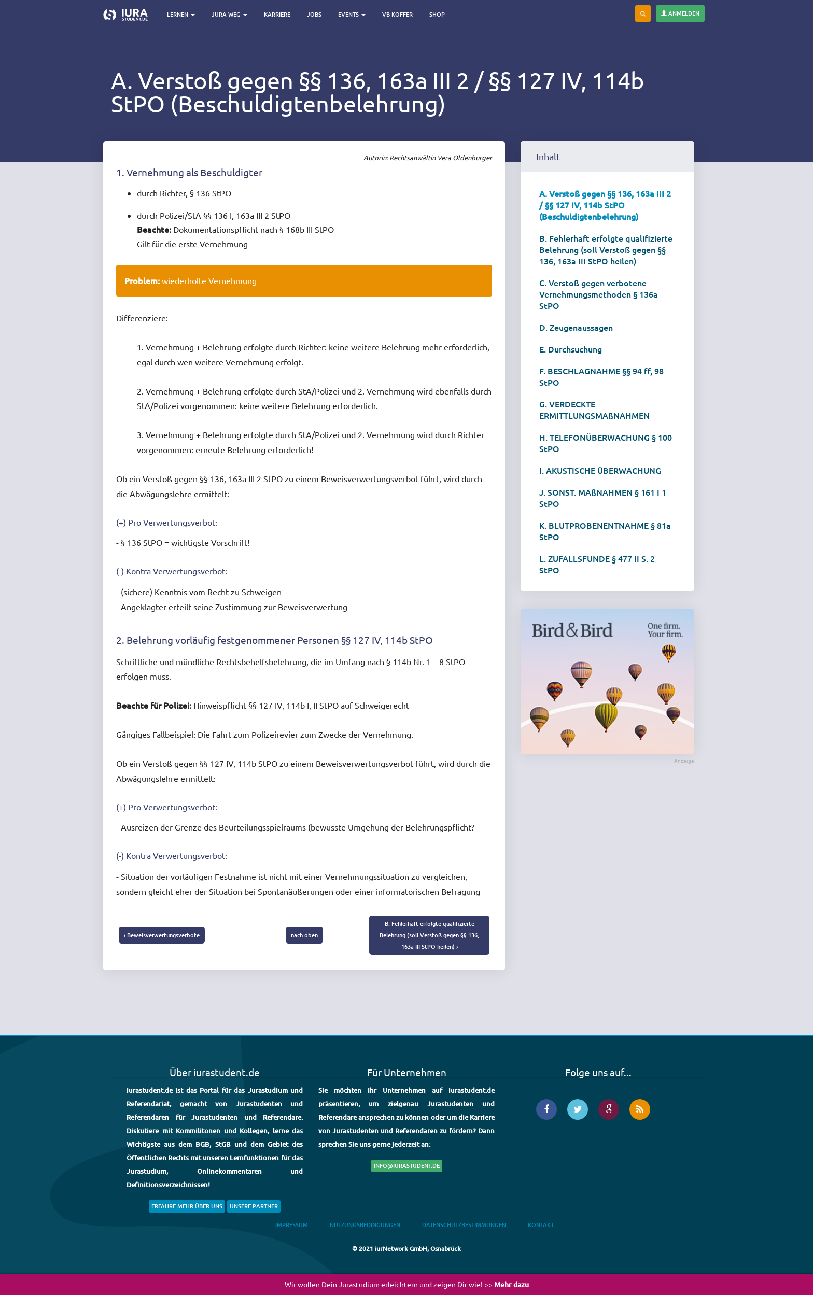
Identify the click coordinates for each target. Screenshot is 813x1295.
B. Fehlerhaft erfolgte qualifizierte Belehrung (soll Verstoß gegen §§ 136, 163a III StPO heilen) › (429, 935)
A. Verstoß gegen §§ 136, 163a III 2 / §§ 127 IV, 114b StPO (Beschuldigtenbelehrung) (605, 205)
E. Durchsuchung (570, 349)
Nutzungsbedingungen (365, 1224)
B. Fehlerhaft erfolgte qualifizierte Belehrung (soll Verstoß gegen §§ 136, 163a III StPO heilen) (605, 249)
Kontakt (541, 1224)
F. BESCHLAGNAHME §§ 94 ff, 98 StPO (601, 376)
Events (352, 14)
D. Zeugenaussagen (576, 327)
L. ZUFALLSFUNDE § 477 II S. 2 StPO (597, 564)
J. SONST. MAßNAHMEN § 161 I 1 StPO (602, 497)
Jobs (314, 14)
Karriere (277, 14)
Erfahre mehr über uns (186, 1206)
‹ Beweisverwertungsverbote (162, 935)
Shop (437, 14)
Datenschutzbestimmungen (464, 1224)
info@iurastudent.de (407, 1165)
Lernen (181, 14)
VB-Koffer (397, 14)
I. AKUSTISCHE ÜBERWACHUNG (600, 470)
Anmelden (680, 13)
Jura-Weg (229, 14)
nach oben (304, 935)
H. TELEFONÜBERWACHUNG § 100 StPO (605, 442)
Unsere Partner (254, 1206)
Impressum (291, 1224)
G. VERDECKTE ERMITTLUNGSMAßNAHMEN (594, 409)
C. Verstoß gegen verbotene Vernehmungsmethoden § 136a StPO (598, 294)
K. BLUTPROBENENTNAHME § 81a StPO (605, 530)
